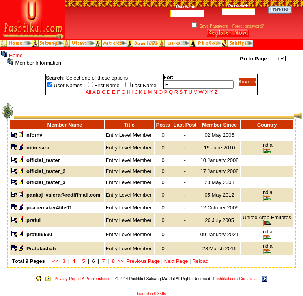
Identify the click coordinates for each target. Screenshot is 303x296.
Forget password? (248, 26)
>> (120, 261)
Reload (200, 261)
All (88, 92)
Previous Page (143, 261)
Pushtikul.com (225, 279)
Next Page (176, 261)
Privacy (60, 279)
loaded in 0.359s (151, 294)
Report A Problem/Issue (89, 279)
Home (16, 55)
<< (55, 261)
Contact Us (248, 279)
